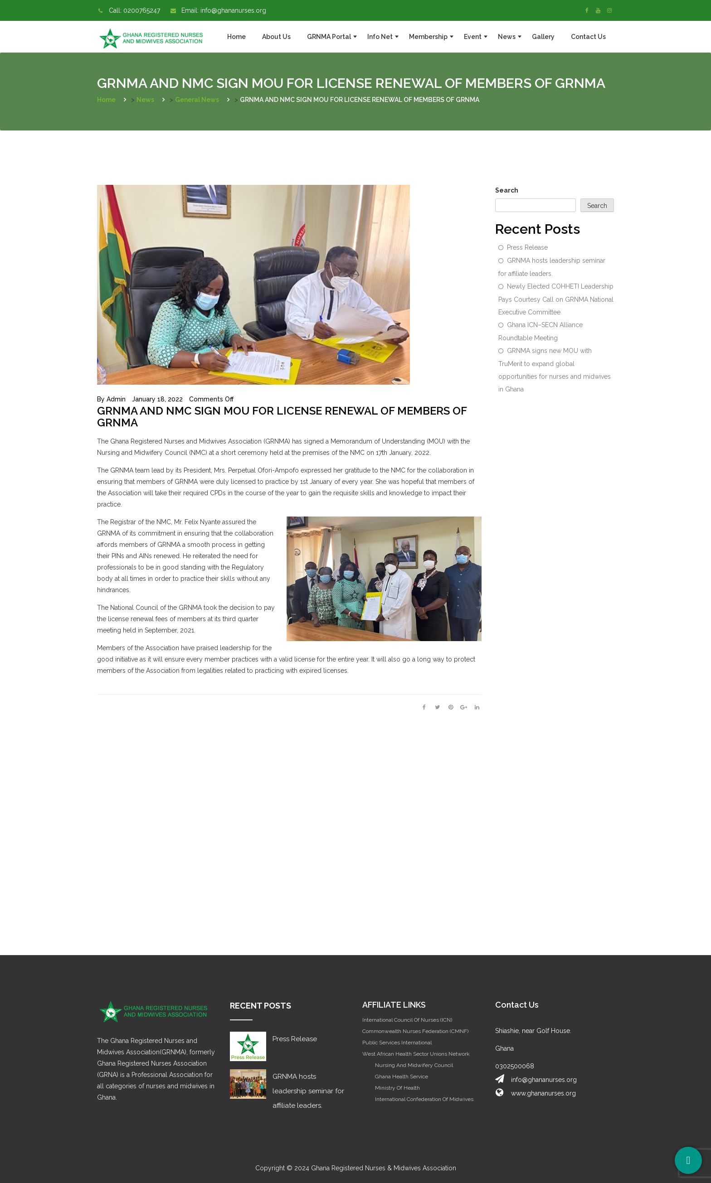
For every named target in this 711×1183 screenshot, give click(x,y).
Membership (428, 36)
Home (236, 36)
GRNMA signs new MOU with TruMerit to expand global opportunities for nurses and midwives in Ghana (554, 370)
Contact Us (588, 36)
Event (473, 36)
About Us (276, 36)
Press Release (527, 247)
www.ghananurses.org (543, 1093)
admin (116, 399)
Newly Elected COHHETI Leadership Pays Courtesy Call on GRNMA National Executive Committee (556, 299)
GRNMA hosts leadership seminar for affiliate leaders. (551, 267)
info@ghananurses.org (233, 10)
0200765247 (141, 10)
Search (506, 190)
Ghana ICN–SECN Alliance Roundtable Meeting (540, 331)
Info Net (380, 36)
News (507, 36)
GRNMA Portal (329, 36)
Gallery (543, 36)
